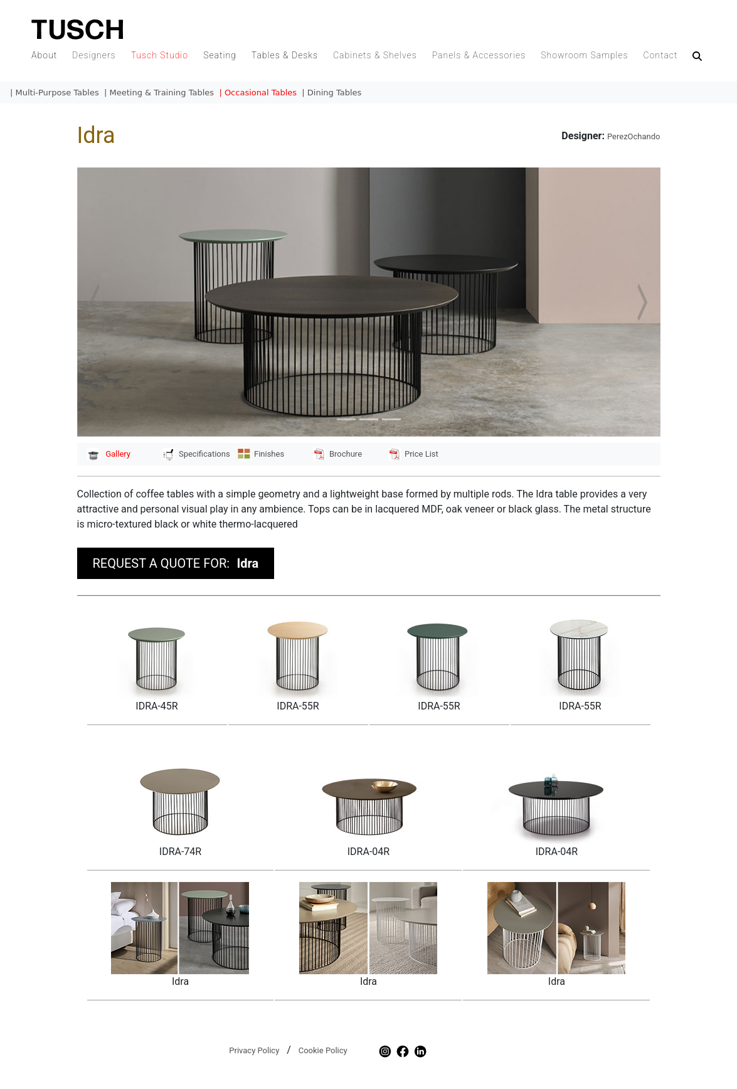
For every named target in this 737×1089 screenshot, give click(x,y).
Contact (660, 55)
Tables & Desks (285, 55)
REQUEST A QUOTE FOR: (176, 563)
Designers (94, 55)
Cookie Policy (323, 1050)
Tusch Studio (159, 55)
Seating (219, 55)
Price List (413, 454)
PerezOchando (633, 136)
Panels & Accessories (479, 55)
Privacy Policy (254, 1050)
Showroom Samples (584, 55)
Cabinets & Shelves (375, 55)
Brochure (338, 454)
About (44, 55)
